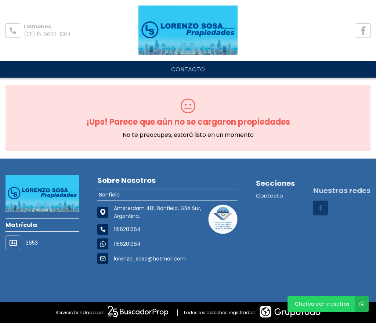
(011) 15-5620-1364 (47, 34)
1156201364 (127, 245)
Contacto (188, 69)
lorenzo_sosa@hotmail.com (150, 260)
